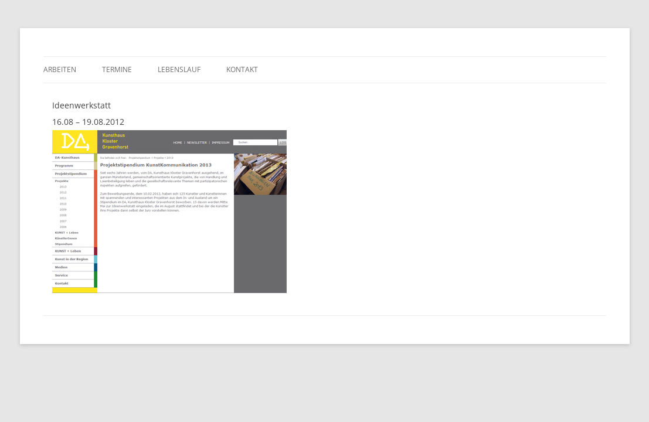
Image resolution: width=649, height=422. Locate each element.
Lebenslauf (179, 69)
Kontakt (242, 69)
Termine (117, 69)
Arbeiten (59, 69)
